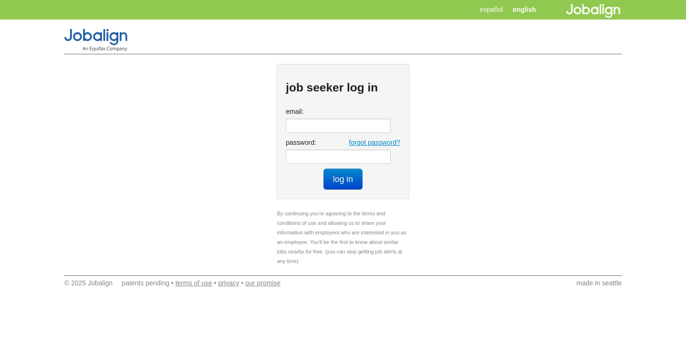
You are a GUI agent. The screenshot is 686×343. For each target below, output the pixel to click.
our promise (263, 283)
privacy (228, 283)
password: (301, 142)
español (491, 9)
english (524, 9)
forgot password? (374, 142)
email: (294, 111)
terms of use (193, 283)
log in (343, 179)
